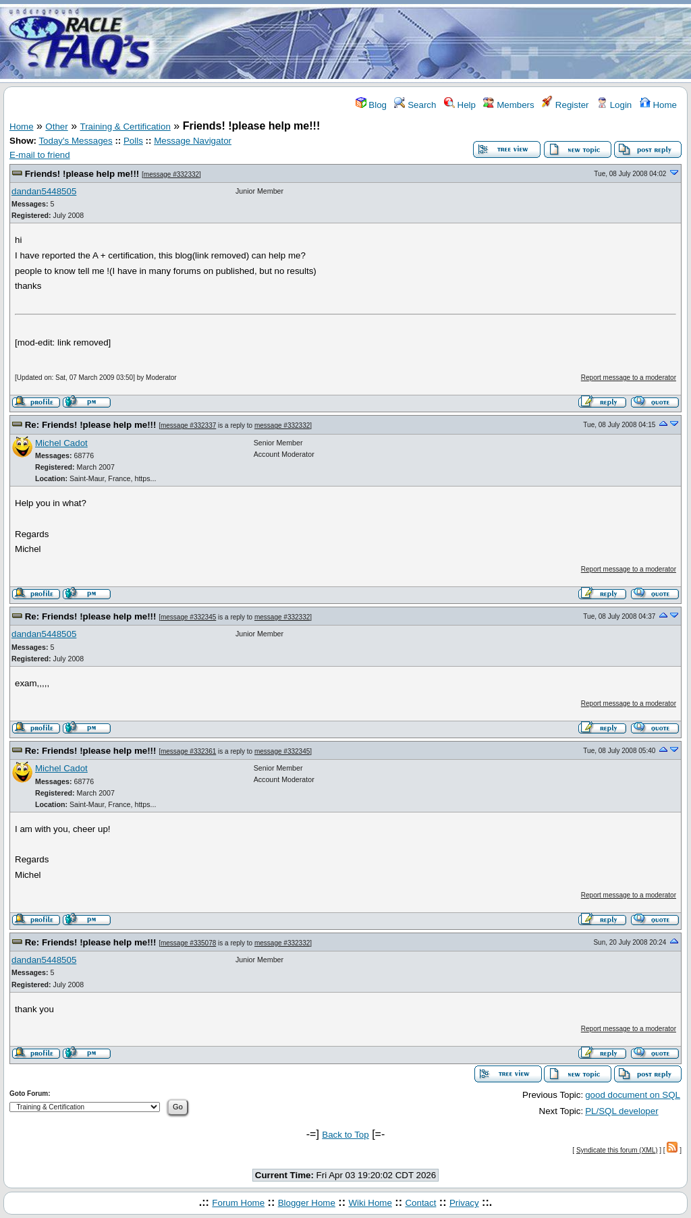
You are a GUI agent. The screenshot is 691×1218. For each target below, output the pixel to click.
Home (658, 105)
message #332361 (188, 751)
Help (460, 105)
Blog (371, 105)
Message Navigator (192, 141)
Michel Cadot (61, 443)
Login (614, 105)
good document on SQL (632, 1095)
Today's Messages (75, 141)
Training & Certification (125, 126)
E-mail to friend (39, 155)
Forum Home (238, 1203)
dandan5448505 (43, 191)
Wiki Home (369, 1203)
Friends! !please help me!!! (82, 174)
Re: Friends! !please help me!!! (91, 425)
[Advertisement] (425, 42)
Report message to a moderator (628, 377)
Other (56, 126)
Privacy (464, 1203)
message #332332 (171, 174)
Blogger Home (306, 1203)
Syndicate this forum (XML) (617, 1150)
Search (415, 105)
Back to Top (345, 1135)
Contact (420, 1203)
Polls (133, 141)
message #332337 (188, 425)
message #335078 (188, 943)
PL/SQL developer (621, 1111)
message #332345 (188, 617)
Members (508, 105)
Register (565, 105)
